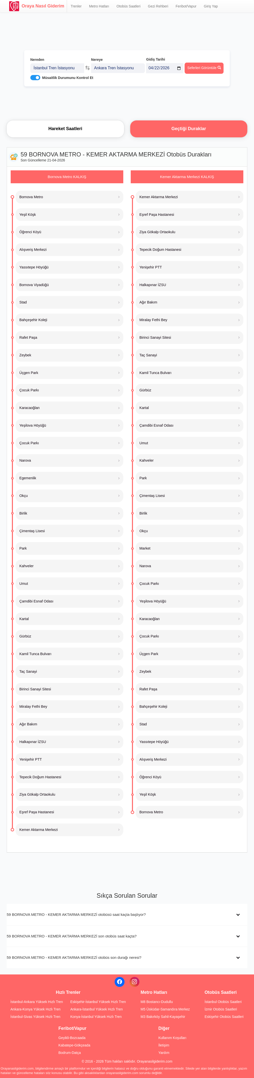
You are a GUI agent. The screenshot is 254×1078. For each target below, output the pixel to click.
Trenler (76, 6)
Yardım (164, 1053)
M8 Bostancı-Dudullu (157, 1002)
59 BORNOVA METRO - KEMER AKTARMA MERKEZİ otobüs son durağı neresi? (74, 957)
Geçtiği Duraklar (188, 128)
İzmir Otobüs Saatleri (221, 1009)
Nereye (97, 59)
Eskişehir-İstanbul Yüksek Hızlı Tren (98, 1002)
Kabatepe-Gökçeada (74, 1045)
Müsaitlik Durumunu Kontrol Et (67, 77)
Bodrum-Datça (70, 1053)
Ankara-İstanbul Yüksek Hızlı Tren (96, 1009)
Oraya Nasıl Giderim (36, 6)
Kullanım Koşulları (173, 1038)
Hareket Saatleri (65, 128)
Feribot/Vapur (186, 6)
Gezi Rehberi (158, 6)
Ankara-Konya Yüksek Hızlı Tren (35, 1009)
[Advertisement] (127, 103)
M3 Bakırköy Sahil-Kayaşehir (163, 1017)
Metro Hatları (99, 6)
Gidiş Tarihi (155, 59)
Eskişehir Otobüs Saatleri (224, 1017)
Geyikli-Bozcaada (72, 1038)
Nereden (37, 59)
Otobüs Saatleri (129, 6)
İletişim (164, 1045)
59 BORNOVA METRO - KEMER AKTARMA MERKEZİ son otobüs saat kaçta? (72, 936)
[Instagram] (134, 982)
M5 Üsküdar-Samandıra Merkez (165, 1009)
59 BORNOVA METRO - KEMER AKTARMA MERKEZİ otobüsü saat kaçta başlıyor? (76, 914)
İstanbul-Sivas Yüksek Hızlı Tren (35, 1017)
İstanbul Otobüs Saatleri (223, 1002)
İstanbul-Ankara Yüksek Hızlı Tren (36, 1002)
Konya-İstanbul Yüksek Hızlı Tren (96, 1017)
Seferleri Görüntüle (204, 67)
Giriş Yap (211, 6)
